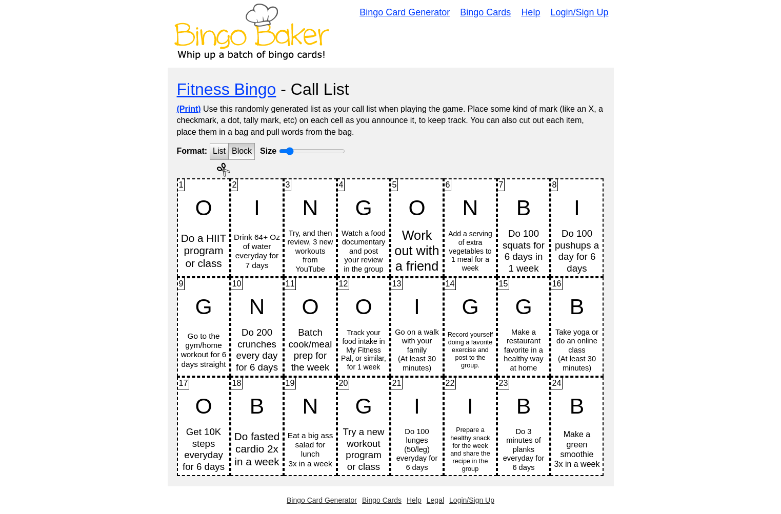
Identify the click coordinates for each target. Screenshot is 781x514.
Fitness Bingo (226, 89)
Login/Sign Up (579, 12)
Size (268, 151)
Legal (435, 500)
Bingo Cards (485, 12)
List (219, 151)
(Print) (189, 109)
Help (530, 12)
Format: (192, 151)
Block (242, 151)
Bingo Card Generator (404, 12)
